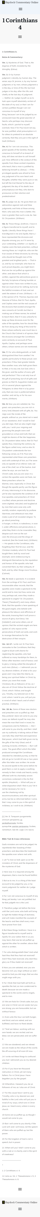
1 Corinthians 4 (20, 23)
